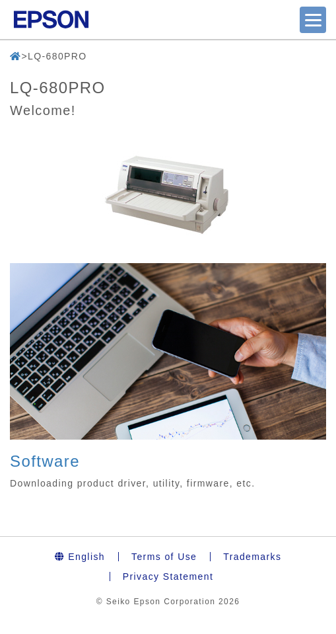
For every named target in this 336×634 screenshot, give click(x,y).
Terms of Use (164, 556)
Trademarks (252, 556)
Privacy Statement (168, 576)
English (80, 556)
